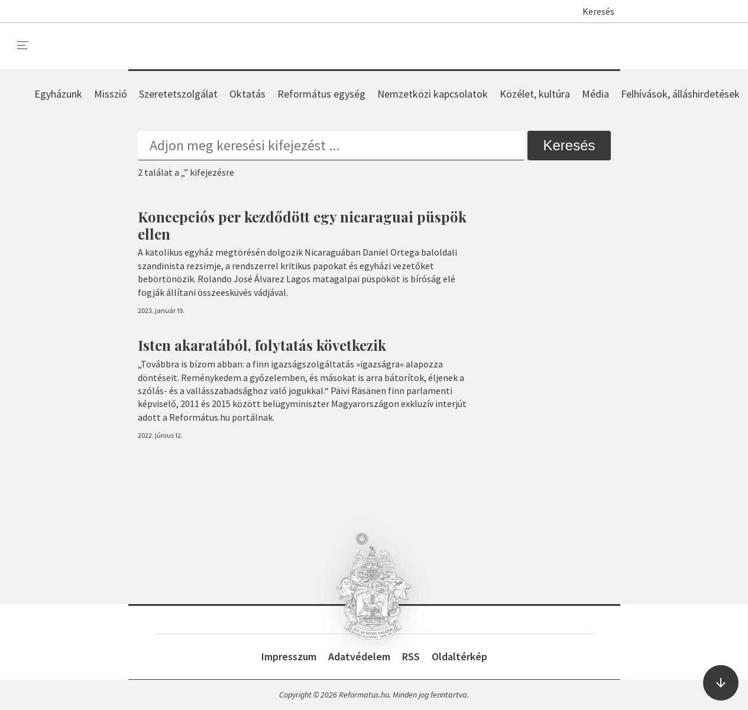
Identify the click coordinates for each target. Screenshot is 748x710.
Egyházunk (58, 94)
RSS (411, 656)
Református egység (321, 94)
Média (595, 94)
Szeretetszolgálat (178, 94)
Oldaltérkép (459, 656)
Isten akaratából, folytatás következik (262, 344)
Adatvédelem (359, 656)
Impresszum (288, 656)
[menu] (23, 45)
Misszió (110, 94)
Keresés (592, 11)
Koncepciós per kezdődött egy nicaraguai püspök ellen (302, 225)
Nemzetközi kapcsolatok (432, 94)
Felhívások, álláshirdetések (680, 94)
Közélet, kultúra (535, 94)
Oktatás (247, 94)
